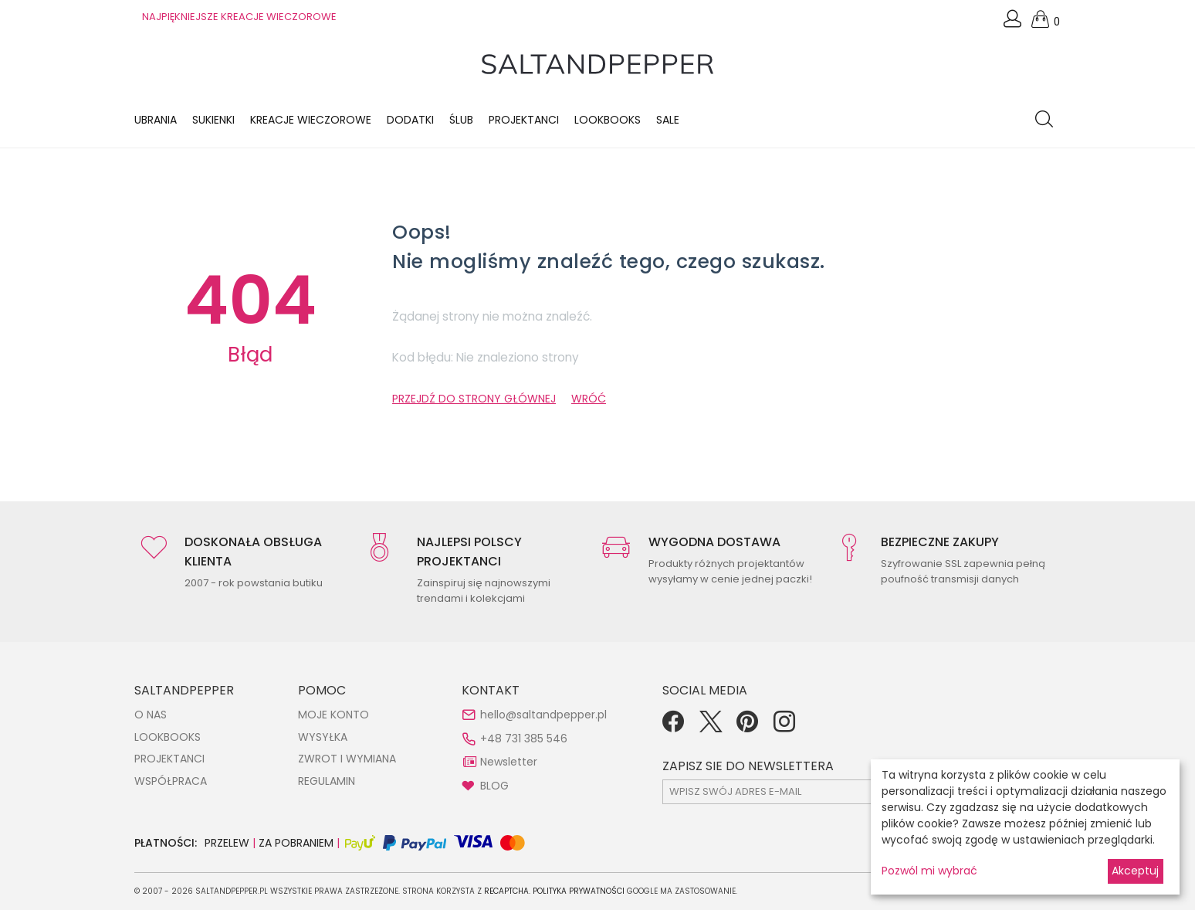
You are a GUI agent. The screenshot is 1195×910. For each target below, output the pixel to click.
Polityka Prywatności (579, 891)
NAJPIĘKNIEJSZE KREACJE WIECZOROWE (239, 16)
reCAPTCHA (506, 891)
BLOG (494, 785)
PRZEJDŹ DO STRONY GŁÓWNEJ (474, 398)
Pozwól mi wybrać (929, 870)
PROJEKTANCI (169, 758)
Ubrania (155, 119)
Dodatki (410, 119)
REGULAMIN (326, 781)
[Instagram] (784, 727)
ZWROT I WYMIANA (347, 758)
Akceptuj (1135, 870)
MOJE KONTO (333, 714)
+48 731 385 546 (523, 738)
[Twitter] (710, 727)
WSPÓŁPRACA (170, 781)
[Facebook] (673, 727)
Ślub (461, 119)
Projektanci (524, 119)
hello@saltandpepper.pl (543, 714)
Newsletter (508, 761)
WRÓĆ (588, 398)
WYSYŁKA (322, 737)
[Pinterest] (747, 727)
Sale (667, 119)
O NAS (150, 714)
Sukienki (213, 119)
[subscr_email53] (797, 791)
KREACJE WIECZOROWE (310, 119)
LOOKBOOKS (607, 119)
